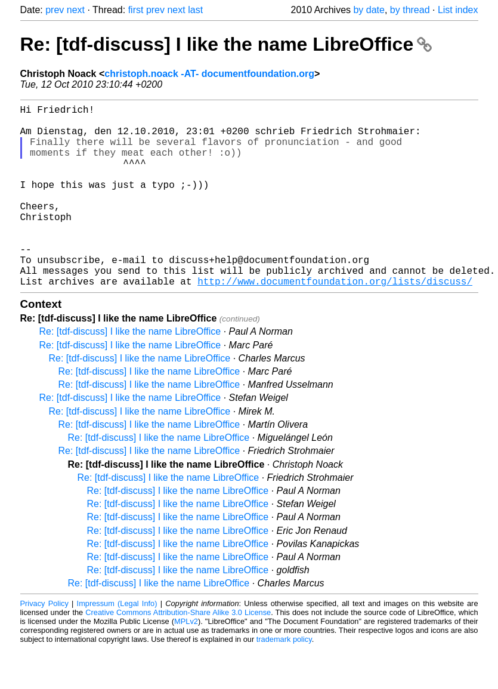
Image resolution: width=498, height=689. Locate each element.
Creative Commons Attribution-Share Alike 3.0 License (178, 652)
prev (54, 10)
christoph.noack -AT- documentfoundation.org (209, 74)
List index (458, 10)
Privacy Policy (44, 643)
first (136, 10)
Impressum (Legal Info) (117, 643)
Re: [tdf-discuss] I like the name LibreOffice (226, 44)
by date (368, 10)
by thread (410, 10)
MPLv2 (186, 661)
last (195, 10)
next (76, 10)
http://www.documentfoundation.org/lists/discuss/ (334, 321)
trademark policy (284, 679)
